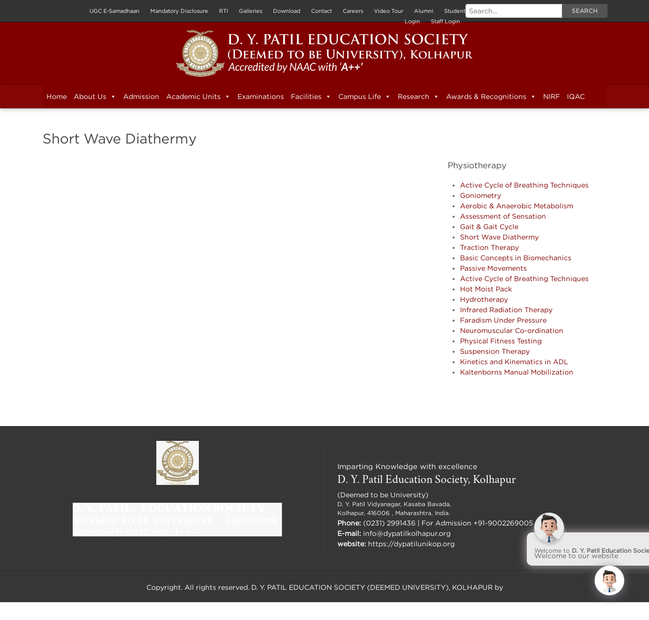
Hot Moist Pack (486, 288)
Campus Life (364, 96)
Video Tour (388, 11)
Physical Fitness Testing (501, 340)
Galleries (250, 11)
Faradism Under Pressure (503, 320)
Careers (353, 11)
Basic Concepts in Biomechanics (515, 257)
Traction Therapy (489, 247)
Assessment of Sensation (503, 216)
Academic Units (198, 96)
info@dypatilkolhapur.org (407, 533)
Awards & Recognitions (491, 96)
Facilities (311, 96)
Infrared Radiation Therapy (506, 309)
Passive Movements (493, 268)
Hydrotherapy (484, 299)
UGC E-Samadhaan (114, 11)
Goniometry (480, 195)
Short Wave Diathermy (499, 236)
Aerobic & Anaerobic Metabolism (516, 205)
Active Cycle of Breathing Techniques (524, 185)
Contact (321, 11)
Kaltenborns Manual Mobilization (516, 372)
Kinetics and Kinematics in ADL (514, 361)
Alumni (423, 11)
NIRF (551, 96)
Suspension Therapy (495, 351)
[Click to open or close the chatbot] (609, 580)
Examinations (260, 96)
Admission (141, 96)
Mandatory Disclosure (179, 11)
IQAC (576, 96)
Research (418, 96)
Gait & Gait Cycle (489, 226)
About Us (95, 96)
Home (56, 96)
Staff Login (445, 21)
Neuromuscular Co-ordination (511, 330)
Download (286, 11)
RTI (223, 11)
